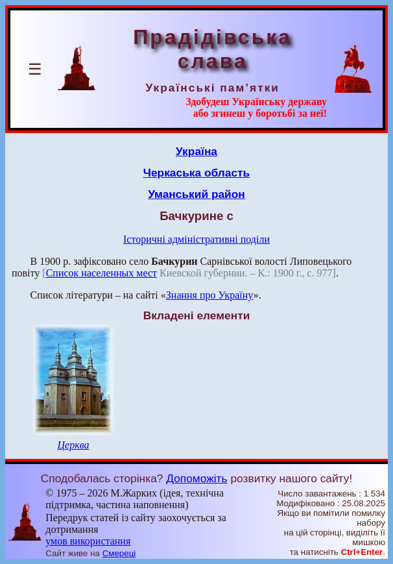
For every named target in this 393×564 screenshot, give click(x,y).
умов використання (87, 540)
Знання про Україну (210, 294)
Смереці (119, 553)
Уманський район (196, 194)
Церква (73, 444)
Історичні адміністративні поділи (196, 239)
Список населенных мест (101, 272)
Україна (196, 151)
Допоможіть (196, 478)
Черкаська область (196, 172)
